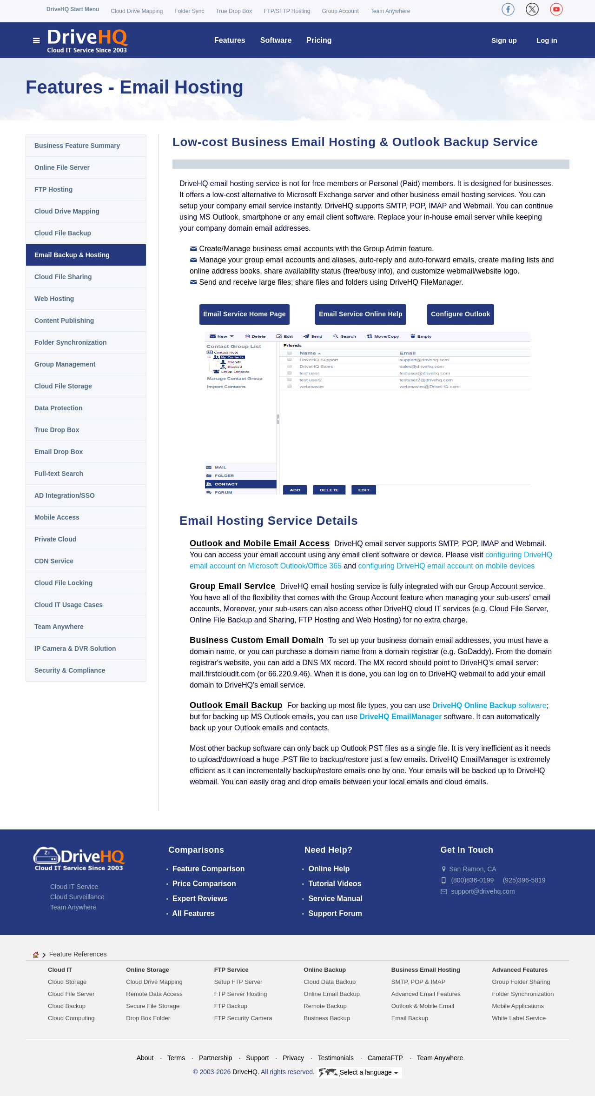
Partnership (215, 1058)
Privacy (293, 1058)
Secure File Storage (152, 1005)
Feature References (78, 954)
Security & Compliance (70, 670)
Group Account (340, 11)
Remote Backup (325, 1005)
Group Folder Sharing (521, 981)
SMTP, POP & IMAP (418, 981)
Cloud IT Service (74, 886)
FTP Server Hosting (240, 993)
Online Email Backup (332, 993)
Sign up (504, 40)
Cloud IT (60, 969)
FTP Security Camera (243, 1018)
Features (229, 40)
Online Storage (147, 969)
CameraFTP (385, 1058)
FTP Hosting (53, 189)
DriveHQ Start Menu (72, 9)
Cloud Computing (71, 1018)
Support (257, 1058)
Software (276, 40)
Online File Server (62, 167)
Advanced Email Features (426, 993)
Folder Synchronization (70, 342)
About (145, 1058)
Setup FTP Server (238, 981)
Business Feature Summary (77, 145)
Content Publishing (64, 320)
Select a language (358, 1072)
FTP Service (231, 969)
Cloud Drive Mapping (137, 11)
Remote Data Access (154, 993)
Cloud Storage (67, 981)
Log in (546, 40)
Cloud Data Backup (330, 981)
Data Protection (58, 408)
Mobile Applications (518, 1005)
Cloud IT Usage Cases (68, 604)
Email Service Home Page (244, 314)
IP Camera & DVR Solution (75, 648)
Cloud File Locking (63, 583)
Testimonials (336, 1058)
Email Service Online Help (361, 314)
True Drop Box (234, 11)
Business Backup (327, 1018)
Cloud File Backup (62, 233)
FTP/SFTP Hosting (287, 11)
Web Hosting (54, 298)
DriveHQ (245, 1072)
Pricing (318, 40)
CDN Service (53, 561)
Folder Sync (189, 11)
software (489, 705)
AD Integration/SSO (64, 495)
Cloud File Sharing (63, 277)
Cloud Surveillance (77, 897)
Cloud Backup (67, 1005)
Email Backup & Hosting (72, 255)
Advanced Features (520, 969)
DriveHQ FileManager (425, 282)
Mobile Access (56, 517)
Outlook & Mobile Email (422, 1005)
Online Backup (325, 969)
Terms (176, 1058)
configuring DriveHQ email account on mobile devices (446, 566)
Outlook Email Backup (236, 705)
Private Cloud (55, 539)
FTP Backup (230, 1005)
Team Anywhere (390, 11)
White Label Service (519, 1018)
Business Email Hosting (425, 969)
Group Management (64, 364)
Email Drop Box (58, 451)
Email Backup (409, 1018)
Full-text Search (58, 473)
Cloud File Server (71, 993)
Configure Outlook (460, 314)
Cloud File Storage (63, 386)
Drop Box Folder (148, 1018)
